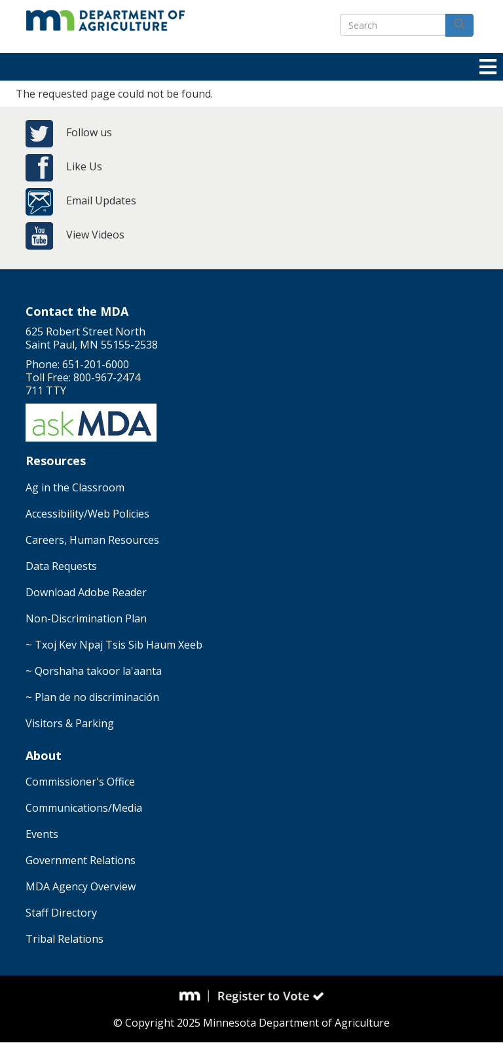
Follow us (89, 132)
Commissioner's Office (80, 781)
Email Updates (101, 200)
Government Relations (81, 860)
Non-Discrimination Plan (86, 618)
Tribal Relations (64, 939)
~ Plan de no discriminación (92, 697)
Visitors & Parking (70, 723)
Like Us (84, 166)
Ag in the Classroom (75, 487)
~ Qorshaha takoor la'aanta (94, 671)
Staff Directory (61, 912)
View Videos (95, 234)
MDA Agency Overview (81, 886)
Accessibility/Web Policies (87, 513)
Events (42, 834)
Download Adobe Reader (86, 592)
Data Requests (61, 566)
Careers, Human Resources (92, 540)
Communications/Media (84, 808)
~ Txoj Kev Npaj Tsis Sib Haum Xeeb (114, 644)
